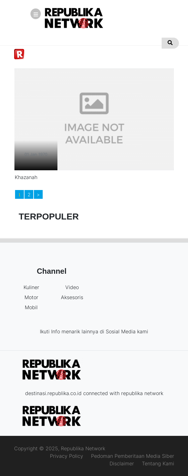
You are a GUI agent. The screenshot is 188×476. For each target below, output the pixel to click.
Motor (72, 53)
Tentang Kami (158, 463)
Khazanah (41, 177)
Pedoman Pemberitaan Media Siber (132, 456)
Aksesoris (149, 53)
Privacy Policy (66, 456)
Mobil (97, 53)
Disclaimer (122, 463)
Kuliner (43, 53)
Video (120, 53)
